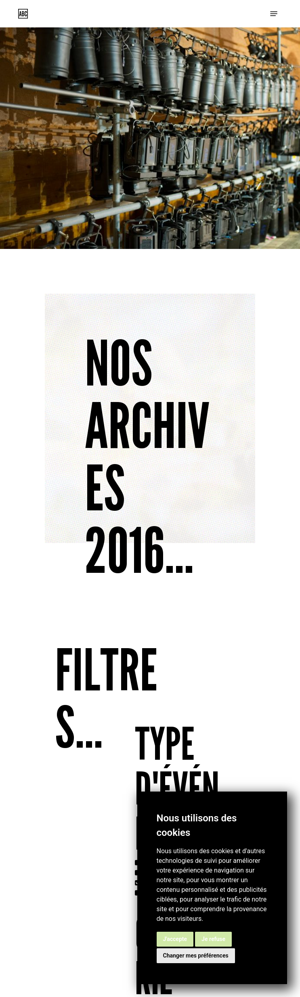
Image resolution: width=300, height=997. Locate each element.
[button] (274, 14)
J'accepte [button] (175, 939)
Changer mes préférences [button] (196, 955)
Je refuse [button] (213, 939)
